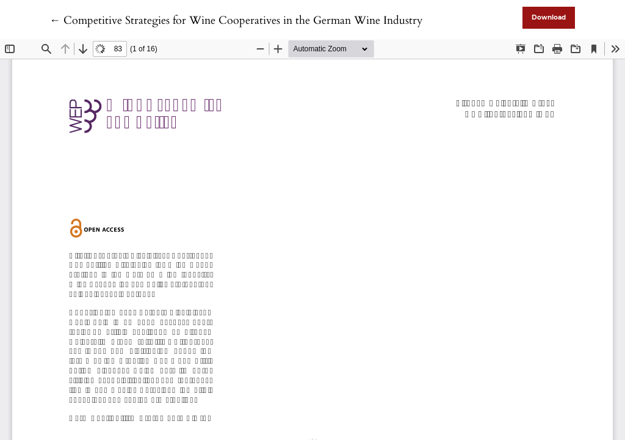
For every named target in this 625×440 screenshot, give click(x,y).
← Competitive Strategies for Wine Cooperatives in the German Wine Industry (236, 20)
